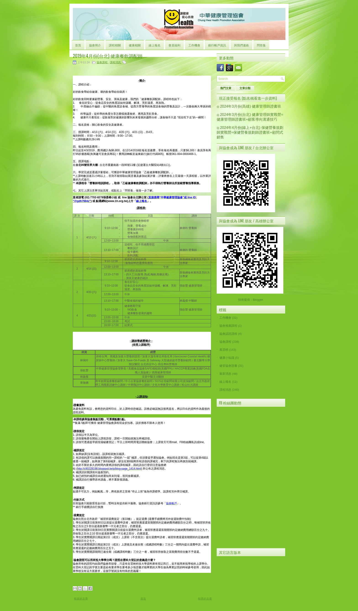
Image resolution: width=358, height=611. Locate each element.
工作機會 (194, 45)
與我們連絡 (241, 45)
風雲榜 (223, 349)
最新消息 (225, 373)
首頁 (78, 45)
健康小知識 (226, 357)
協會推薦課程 (228, 325)
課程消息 (115, 62)
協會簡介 (95, 45)
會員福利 (174, 45)
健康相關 (135, 45)
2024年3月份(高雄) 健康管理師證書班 (250, 106)
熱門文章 (225, 88)
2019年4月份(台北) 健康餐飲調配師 (107, 55)
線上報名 (155, 45)
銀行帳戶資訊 (217, 45)
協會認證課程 (228, 333)
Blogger (258, 299)
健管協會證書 (228, 365)
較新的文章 (81, 598)
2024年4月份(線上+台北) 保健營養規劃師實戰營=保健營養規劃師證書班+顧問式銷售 (250, 132)
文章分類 (245, 88)
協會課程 (102, 62)
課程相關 (115, 45)
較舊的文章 (205, 598)
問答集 (261, 45)
